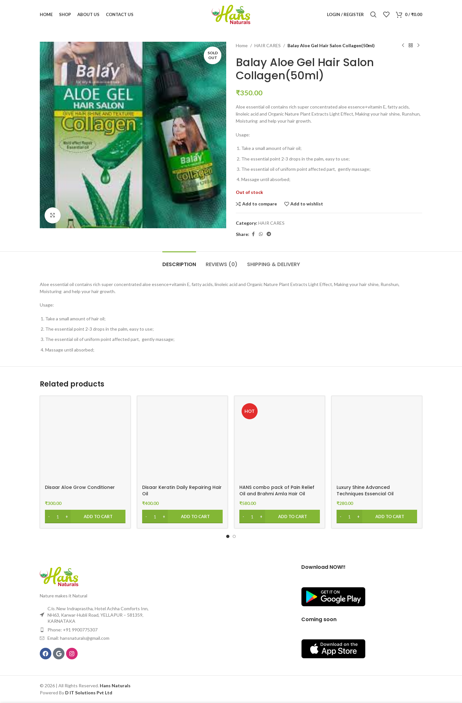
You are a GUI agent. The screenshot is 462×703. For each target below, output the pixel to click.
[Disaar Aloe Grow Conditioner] (85, 441)
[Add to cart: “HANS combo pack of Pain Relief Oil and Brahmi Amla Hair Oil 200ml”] (279, 516)
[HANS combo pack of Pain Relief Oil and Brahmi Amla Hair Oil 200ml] (279, 441)
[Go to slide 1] (227, 536)
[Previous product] (403, 45)
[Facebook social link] (253, 234)
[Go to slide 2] (234, 536)
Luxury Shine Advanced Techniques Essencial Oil (365, 490)
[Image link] (59, 576)
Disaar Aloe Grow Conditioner (80, 487)
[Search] (373, 14)
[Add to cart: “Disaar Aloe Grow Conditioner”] (85, 516)
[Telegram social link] (269, 234)
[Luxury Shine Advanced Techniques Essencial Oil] (377, 441)
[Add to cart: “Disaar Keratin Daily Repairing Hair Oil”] (182, 516)
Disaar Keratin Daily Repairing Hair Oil (182, 490)
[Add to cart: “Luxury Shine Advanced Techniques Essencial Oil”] (377, 516)
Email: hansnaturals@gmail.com (78, 638)
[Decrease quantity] (49, 516)
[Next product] (418, 45)
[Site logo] (231, 14)
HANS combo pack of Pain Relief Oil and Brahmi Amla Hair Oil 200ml (276, 493)
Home (242, 45)
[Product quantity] (58, 516)
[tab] (179, 261)
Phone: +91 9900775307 (72, 629)
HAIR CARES (267, 45)
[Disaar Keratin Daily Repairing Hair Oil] (182, 441)
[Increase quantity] (67, 516)
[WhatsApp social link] (261, 234)
